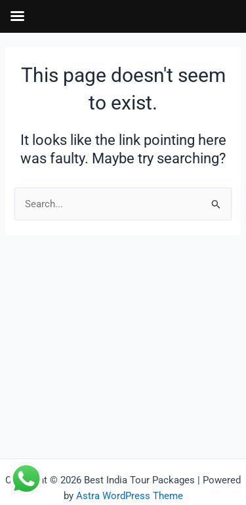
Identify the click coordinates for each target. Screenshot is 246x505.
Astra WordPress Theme (129, 496)
